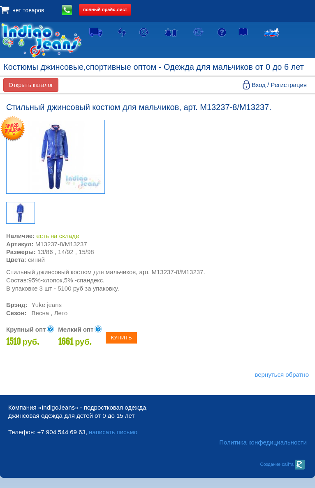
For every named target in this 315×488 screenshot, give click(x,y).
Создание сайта (282, 464)
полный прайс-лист (105, 9)
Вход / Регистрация (279, 84)
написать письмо (113, 431)
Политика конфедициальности (263, 442)
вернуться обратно (282, 374)
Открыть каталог (31, 85)
